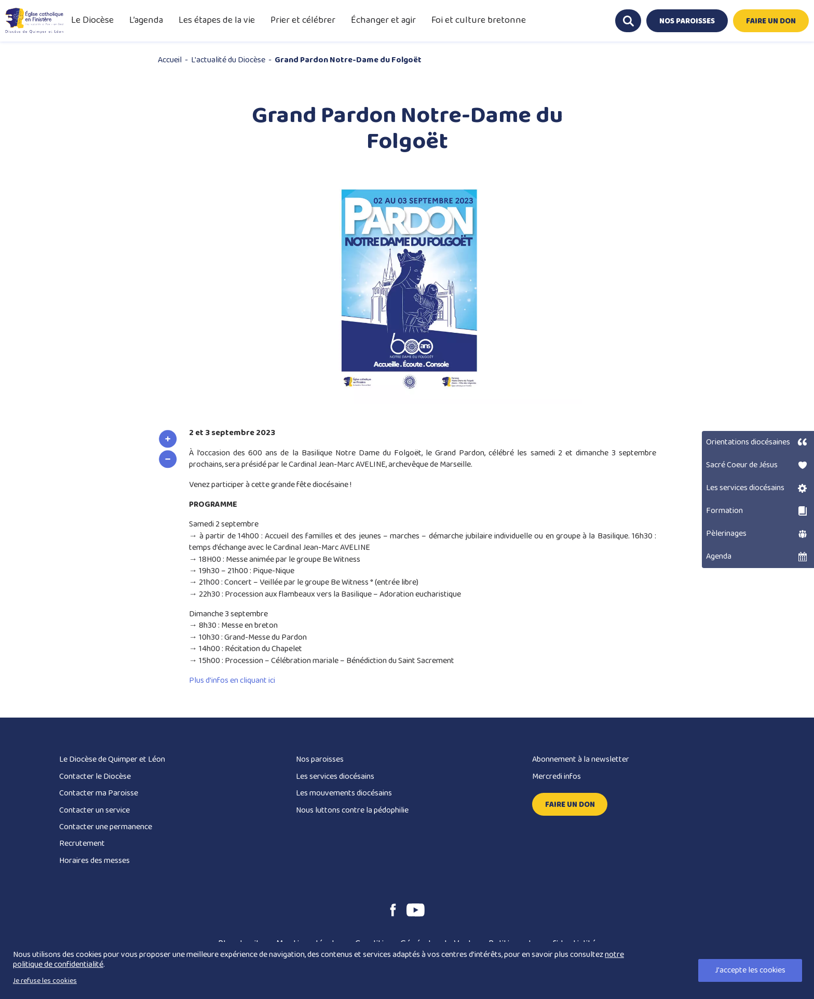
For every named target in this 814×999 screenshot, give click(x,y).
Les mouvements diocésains (344, 793)
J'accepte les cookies (750, 970)
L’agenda (146, 20)
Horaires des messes (94, 860)
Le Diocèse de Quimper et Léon (112, 759)
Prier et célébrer (302, 20)
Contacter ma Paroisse (98, 793)
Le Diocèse (92, 20)
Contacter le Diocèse (95, 776)
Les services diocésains (335, 776)
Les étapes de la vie (217, 20)
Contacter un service (94, 810)
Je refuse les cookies (45, 981)
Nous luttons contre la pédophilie (352, 810)
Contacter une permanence (105, 826)
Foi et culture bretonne (478, 20)
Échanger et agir (383, 20)
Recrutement (82, 843)
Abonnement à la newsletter (580, 759)
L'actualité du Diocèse (228, 59)
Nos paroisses (320, 759)
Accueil (170, 59)
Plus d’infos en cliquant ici (232, 680)
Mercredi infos (556, 776)
